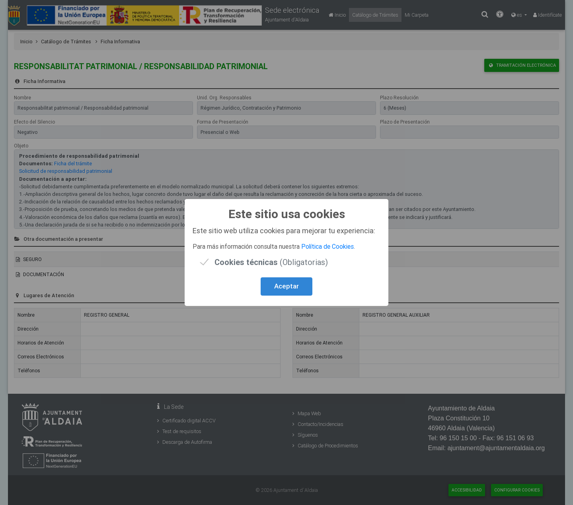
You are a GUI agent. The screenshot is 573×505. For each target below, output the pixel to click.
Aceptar (286, 286)
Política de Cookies (327, 246)
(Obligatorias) (271, 262)
